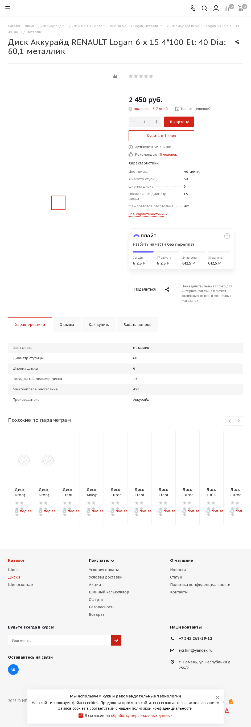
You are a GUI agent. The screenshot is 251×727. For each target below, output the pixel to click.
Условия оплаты (104, 569)
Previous (229, 421)
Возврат (96, 614)
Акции (95, 584)
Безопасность (101, 607)
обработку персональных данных (141, 715)
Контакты (179, 592)
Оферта (96, 599)
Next (238, 421)
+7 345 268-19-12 (195, 638)
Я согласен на (128, 715)
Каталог (16, 560)
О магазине (181, 560)
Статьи (176, 577)
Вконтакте (13, 669)
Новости (178, 569)
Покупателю (101, 560)
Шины (13, 569)
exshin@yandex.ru (196, 650)
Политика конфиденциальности (200, 584)
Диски (14, 577)
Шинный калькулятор (109, 592)
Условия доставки (105, 577)
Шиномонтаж (20, 584)
